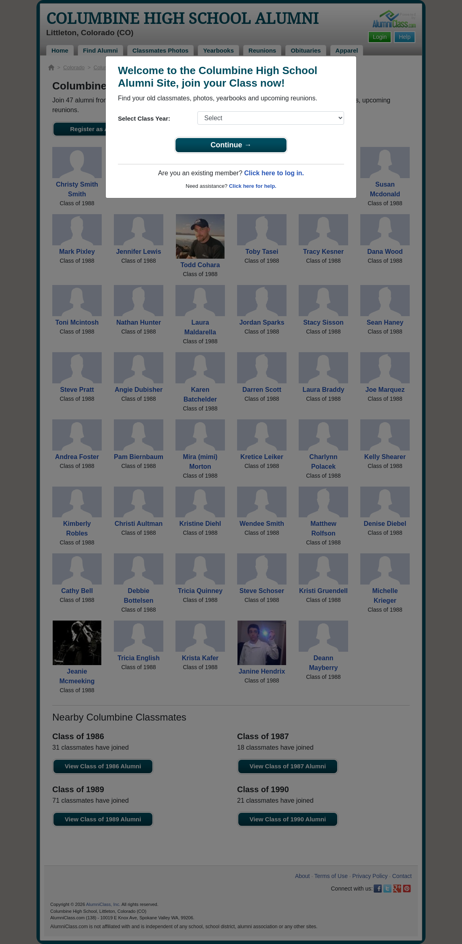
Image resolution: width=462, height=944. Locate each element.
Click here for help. (252, 186)
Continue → (231, 145)
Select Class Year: (144, 118)
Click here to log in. (274, 173)
